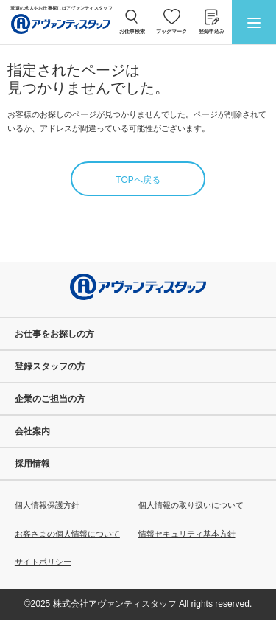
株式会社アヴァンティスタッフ (115, 604)
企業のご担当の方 (50, 399)
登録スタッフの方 (50, 366)
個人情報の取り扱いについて (191, 505)
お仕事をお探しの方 (54, 334)
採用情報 (32, 464)
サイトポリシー (43, 561)
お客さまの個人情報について (67, 533)
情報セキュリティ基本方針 (187, 533)
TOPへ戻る (138, 180)
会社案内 (32, 431)
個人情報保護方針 (47, 505)
